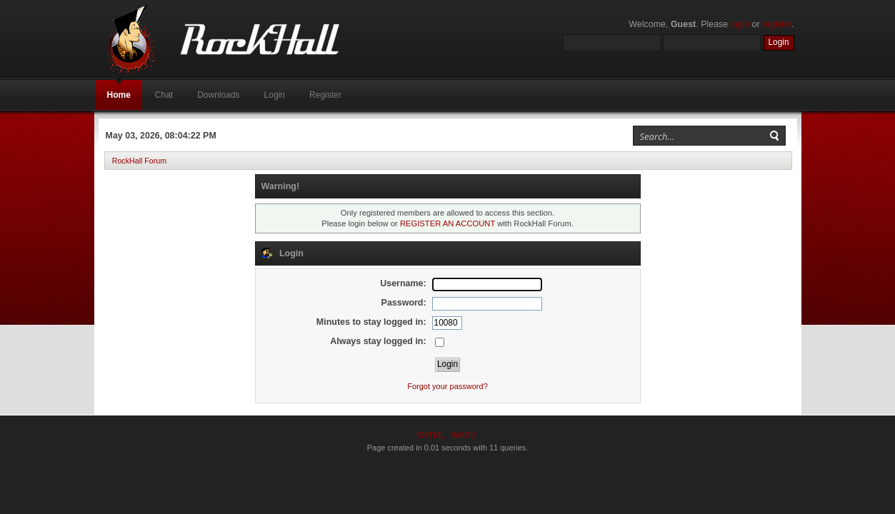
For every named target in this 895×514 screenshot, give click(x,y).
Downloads (218, 95)
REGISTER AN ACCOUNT (447, 223)
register (776, 24)
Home (119, 95)
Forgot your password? (447, 386)
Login (274, 95)
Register (325, 95)
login (740, 24)
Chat (164, 95)
